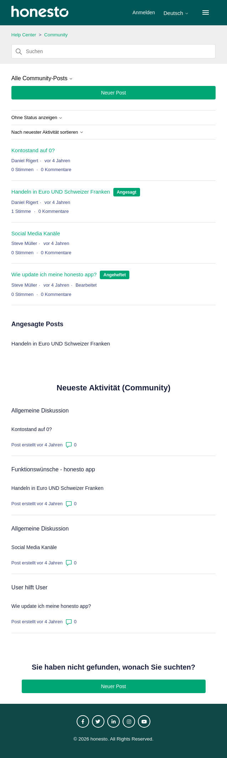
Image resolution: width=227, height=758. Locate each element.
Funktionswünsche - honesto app (53, 469)
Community (56, 34)
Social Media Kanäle (35, 233)
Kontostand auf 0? (33, 150)
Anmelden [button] (144, 12)
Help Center (23, 34)
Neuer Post (113, 93)
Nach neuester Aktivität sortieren (47, 132)
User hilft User (29, 587)
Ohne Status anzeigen (37, 117)
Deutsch (176, 13)
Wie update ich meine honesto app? (54, 274)
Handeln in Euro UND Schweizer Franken (60, 192)
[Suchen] (113, 51)
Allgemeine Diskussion (40, 411)
